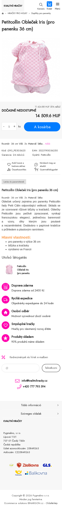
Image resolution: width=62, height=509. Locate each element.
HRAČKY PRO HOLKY (17, 13)
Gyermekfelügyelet (48, 169)
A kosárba (42, 127)
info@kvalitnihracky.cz (34, 381)
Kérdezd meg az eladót (48, 164)
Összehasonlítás (19, 169)
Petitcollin (46, 155)
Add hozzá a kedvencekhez (18, 164)
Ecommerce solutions (15, 503)
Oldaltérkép (52, 503)
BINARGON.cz (35, 503)
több (47, 144)
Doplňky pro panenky (41, 13)
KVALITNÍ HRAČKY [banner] (13, 5)
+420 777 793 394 (34, 386)
